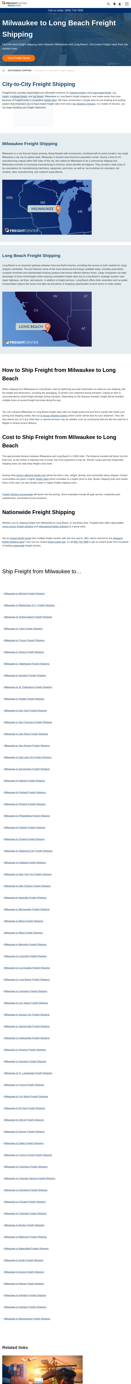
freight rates (50, 100)
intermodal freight (102, 92)
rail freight (38, 96)
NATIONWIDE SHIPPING (20, 70)
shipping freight (78, 92)
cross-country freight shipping (17, 526)
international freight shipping (53, 526)
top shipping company (83, 104)
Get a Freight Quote (19, 58)
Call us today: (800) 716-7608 (65, 10)
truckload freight (18, 96)
